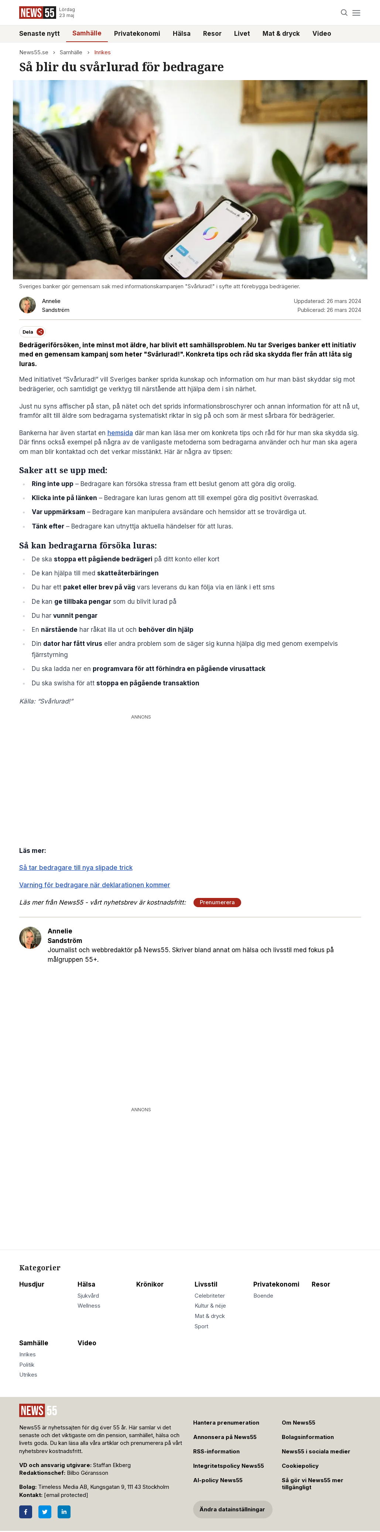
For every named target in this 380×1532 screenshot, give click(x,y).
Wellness (89, 1305)
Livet (242, 33)
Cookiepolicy (300, 1466)
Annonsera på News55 (225, 1437)
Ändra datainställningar (232, 1509)
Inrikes (102, 52)
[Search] (344, 12)
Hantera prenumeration (226, 1422)
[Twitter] (44, 1511)
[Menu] (356, 12)
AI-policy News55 (218, 1480)
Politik (26, 1364)
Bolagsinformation (308, 1437)
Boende (263, 1295)
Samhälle (87, 33)
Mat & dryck (281, 33)
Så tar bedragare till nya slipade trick (76, 867)
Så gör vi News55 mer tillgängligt (312, 1484)
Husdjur (31, 1284)
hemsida (120, 433)
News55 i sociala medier (316, 1451)
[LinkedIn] (64, 1511)
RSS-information (216, 1451)
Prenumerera (217, 902)
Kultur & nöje (210, 1305)
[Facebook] (25, 1511)
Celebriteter (210, 1295)
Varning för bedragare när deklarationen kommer (94, 885)
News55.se (33, 52)
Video (321, 33)
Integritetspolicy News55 (228, 1466)
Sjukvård (88, 1295)
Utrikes (28, 1374)
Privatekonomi (137, 33)
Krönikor (150, 1284)
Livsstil (206, 1284)
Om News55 (298, 1422)
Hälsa (182, 33)
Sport (201, 1326)
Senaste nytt (39, 33)
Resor (212, 33)
